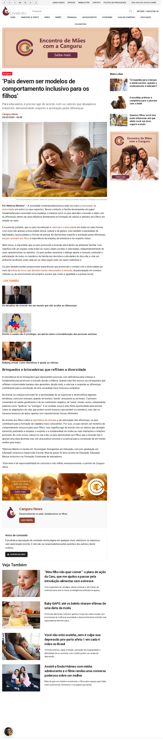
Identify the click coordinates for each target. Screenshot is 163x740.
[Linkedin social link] (30, 2)
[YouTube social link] (20, 2)
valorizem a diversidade (64, 227)
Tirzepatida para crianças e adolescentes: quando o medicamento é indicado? (143, 83)
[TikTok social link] (36, 2)
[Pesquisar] (82, 11)
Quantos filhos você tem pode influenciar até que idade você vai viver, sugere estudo (143, 120)
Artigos (7, 73)
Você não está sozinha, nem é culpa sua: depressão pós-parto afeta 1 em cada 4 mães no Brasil (72, 639)
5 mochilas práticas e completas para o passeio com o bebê (143, 100)
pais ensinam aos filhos (17, 238)
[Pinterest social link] (25, 2)
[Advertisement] (81, 717)
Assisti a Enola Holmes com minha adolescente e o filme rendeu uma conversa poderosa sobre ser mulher (75, 671)
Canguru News (30, 509)
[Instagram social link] (15, 2)
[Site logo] (14, 11)
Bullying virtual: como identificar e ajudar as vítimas (30, 362)
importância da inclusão (44, 420)
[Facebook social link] (4, 2)
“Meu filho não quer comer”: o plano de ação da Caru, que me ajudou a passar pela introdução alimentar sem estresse (75, 576)
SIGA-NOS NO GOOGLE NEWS (143, 3)
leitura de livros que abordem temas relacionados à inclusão (41, 270)
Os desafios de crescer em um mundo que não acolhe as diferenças (39, 305)
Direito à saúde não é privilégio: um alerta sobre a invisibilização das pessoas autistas (49, 334)
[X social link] (9, 2)
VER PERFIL (27, 520)
